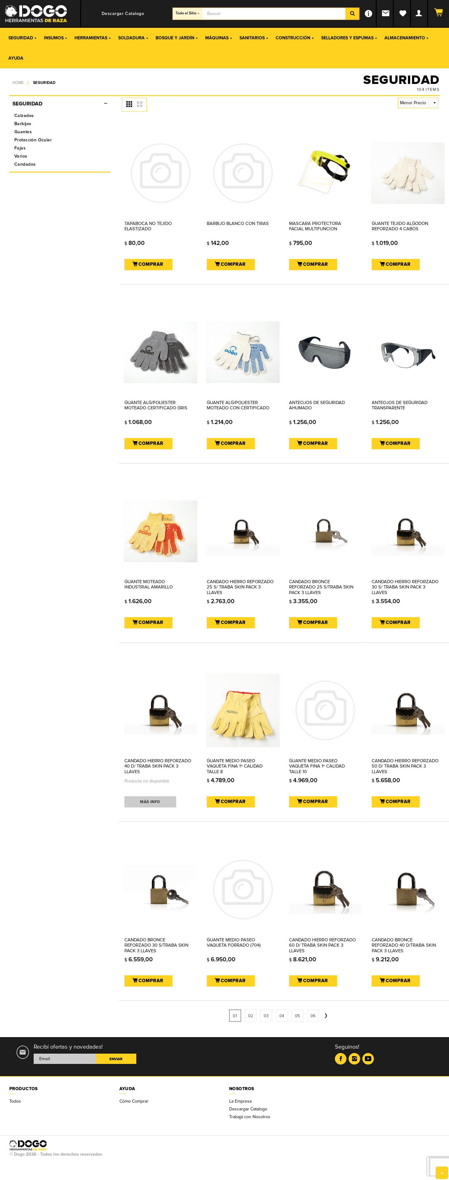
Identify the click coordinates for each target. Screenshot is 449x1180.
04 (281, 1015)
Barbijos (22, 123)
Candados (25, 164)
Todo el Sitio (188, 13)
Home (18, 82)
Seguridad (22, 38)
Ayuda (15, 58)
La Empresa (240, 1101)
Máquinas (218, 38)
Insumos (55, 38)
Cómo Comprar (133, 1101)
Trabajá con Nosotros (249, 1116)
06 (313, 1015)
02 (250, 1015)
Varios (20, 156)
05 (297, 1015)
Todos (15, 1101)
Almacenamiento (406, 38)
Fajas (20, 148)
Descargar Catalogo (248, 1109)
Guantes (23, 131)
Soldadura (133, 38)
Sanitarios (253, 38)
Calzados (24, 115)
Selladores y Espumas (349, 38)
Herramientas (93, 38)
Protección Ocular (33, 140)
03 (266, 1015)
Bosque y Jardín (177, 38)
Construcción (295, 38)
